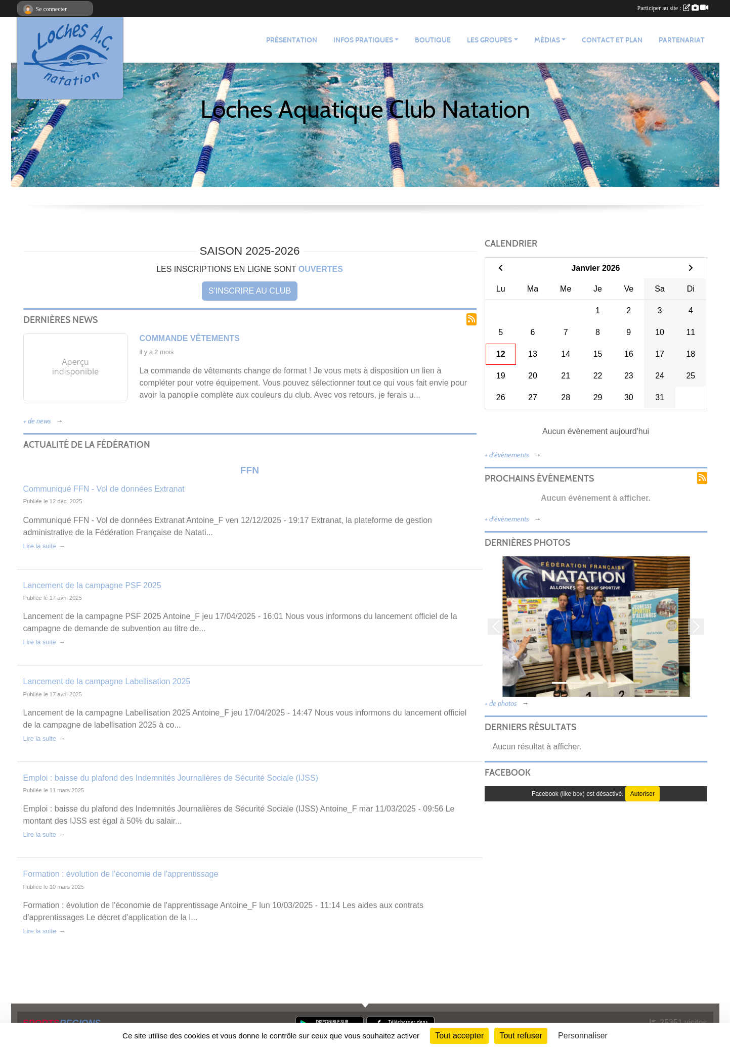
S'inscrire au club (249, 291)
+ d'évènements (507, 455)
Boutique (433, 40)
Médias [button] (547, 40)
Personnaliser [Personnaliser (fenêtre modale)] (583, 1035)
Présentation (291, 40)
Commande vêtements (190, 338)
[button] (496, 626)
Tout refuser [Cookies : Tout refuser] (520, 1035)
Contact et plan (612, 40)
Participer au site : (672, 8)
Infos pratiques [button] (363, 40)
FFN (249, 470)
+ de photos (501, 703)
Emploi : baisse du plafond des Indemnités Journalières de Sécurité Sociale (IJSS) (170, 778)
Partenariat (682, 40)
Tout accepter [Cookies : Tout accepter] (459, 1035)
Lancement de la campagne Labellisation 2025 (107, 681)
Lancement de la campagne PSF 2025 (92, 585)
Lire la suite (39, 546)
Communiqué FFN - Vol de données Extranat (104, 489)
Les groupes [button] (489, 40)
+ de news (37, 421)
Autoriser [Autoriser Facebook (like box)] (642, 793)
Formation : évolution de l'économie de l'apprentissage (121, 874)
